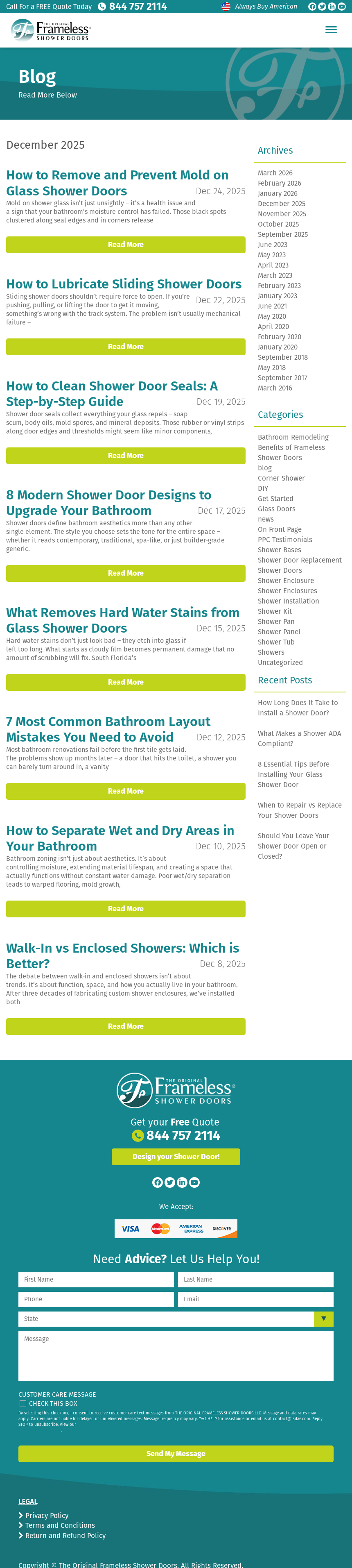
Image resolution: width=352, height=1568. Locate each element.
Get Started (275, 499)
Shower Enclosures (287, 591)
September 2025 (283, 234)
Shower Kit (275, 611)
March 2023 (275, 275)
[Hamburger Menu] (331, 29)
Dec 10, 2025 (220, 835)
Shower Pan (276, 621)
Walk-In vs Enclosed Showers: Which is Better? (123, 944)
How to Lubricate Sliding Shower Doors (125, 283)
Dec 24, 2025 (220, 190)
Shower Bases (279, 550)
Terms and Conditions (59, 1505)
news (266, 519)
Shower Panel (279, 632)
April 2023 (273, 265)
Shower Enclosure (286, 580)
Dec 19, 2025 (221, 400)
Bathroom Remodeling (293, 437)
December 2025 (282, 204)
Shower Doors (280, 570)
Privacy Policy (45, 1495)
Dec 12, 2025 (221, 726)
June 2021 (272, 306)
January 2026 (278, 193)
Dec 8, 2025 (222, 952)
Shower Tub (276, 642)
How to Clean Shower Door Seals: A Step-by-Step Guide (112, 393)
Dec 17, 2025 (221, 509)
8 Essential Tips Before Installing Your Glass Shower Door (293, 774)
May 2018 (272, 367)
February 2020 (279, 337)
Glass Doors (277, 509)
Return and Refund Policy (64, 1515)
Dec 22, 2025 (220, 299)
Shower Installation (288, 601)
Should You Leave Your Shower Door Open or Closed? (293, 846)
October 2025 (278, 224)
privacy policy (48, 1410)
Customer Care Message (57, 1374)
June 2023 (272, 245)
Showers (271, 652)
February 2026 (279, 183)
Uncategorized (280, 662)
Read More (126, 244)
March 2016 (275, 388)
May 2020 (272, 316)
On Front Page (280, 529)
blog (265, 468)
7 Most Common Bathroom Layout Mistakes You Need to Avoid (109, 719)
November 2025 (282, 214)
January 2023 (277, 296)
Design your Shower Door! (176, 1136)
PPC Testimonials (285, 540)
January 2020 (278, 347)
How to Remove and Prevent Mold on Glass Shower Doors (118, 183)
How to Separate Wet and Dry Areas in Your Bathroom (121, 827)
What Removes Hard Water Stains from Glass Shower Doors (124, 610)
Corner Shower (281, 478)
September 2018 (283, 357)
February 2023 (279, 285)
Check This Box (53, 1383)
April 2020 (273, 326)
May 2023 (272, 255)
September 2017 (282, 378)
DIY (263, 488)
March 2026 (275, 173)
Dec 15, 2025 (221, 618)
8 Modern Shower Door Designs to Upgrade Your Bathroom (109, 501)
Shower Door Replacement (300, 560)
